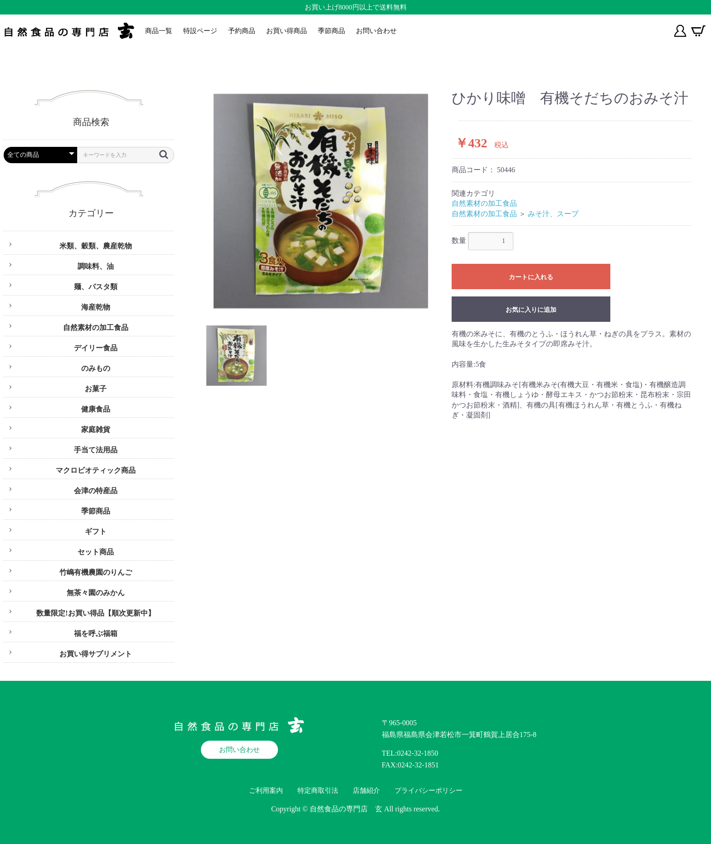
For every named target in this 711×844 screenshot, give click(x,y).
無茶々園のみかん (96, 593)
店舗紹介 (366, 790)
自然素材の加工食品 (95, 327)
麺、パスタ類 (95, 287)
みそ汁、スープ (553, 214)
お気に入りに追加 (531, 309)
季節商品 (331, 30)
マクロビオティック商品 (96, 470)
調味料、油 (96, 266)
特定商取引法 (317, 790)
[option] (320, 201)
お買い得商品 (286, 30)
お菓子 (96, 389)
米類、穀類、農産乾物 (95, 246)
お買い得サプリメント (95, 654)
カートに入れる (531, 277)
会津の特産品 (95, 491)
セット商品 (96, 552)
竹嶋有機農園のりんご (95, 572)
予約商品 (241, 30)
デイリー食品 (95, 348)
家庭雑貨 (95, 429)
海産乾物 (95, 307)
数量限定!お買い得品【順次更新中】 (95, 613)
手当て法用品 (95, 450)
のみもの (95, 368)
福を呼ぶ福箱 (95, 633)
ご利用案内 (266, 790)
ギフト (96, 531)
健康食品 (95, 409)
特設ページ (200, 30)
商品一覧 (158, 30)
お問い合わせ (376, 30)
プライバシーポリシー (428, 790)
